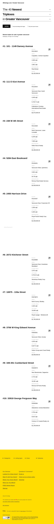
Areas (28, 458)
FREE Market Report (9, 485)
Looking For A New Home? (10, 474)
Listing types (18, 458)
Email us (21, 474)
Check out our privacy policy (27, 477)
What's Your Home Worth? (10, 480)
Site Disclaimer (6, 505)
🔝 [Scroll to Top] (51, 519)
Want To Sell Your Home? (10, 477)
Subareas (40, 458)
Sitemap (5, 488)
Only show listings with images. (18, 26)
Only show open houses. (32, 26)
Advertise (21, 480)
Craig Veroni (22, 511)
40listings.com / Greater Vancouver (13, 3)
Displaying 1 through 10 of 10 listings (10, 36)
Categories (7, 458)
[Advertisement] (27, 238)
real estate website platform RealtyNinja (11, 501)
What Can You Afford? (9, 482)
